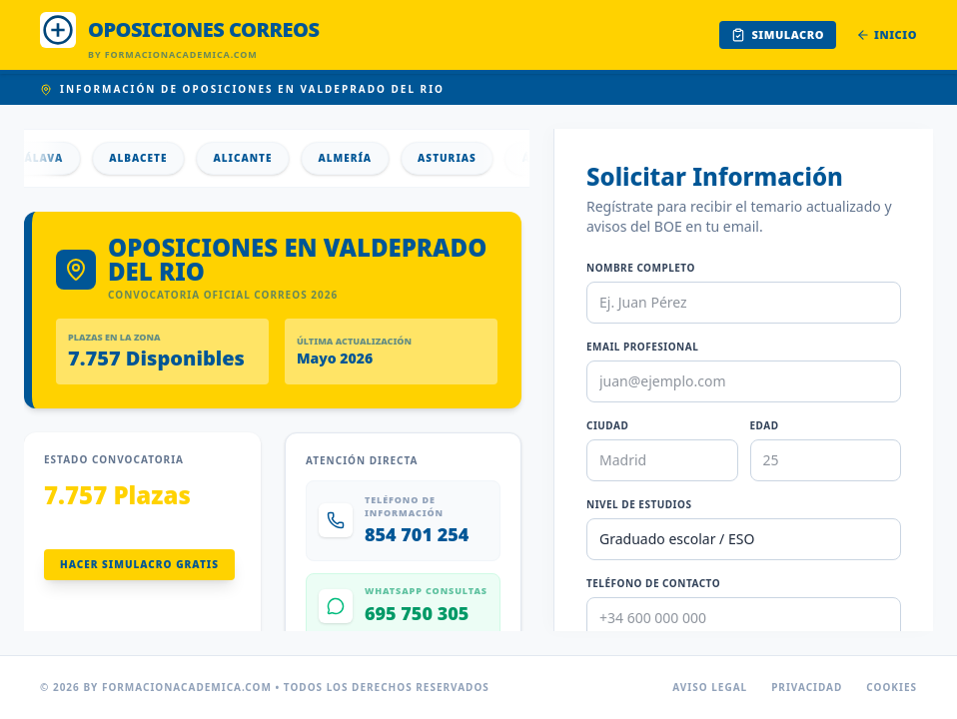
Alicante (250, 158)
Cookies (891, 687)
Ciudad (607, 425)
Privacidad (806, 687)
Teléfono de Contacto (653, 583)
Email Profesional (642, 347)
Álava (51, 158)
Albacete (146, 158)
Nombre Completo (640, 268)
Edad (764, 425)
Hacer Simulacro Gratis (139, 564)
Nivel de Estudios (638, 504)
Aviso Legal (709, 687)
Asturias (455, 158)
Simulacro (777, 34)
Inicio (886, 34)
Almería (353, 158)
